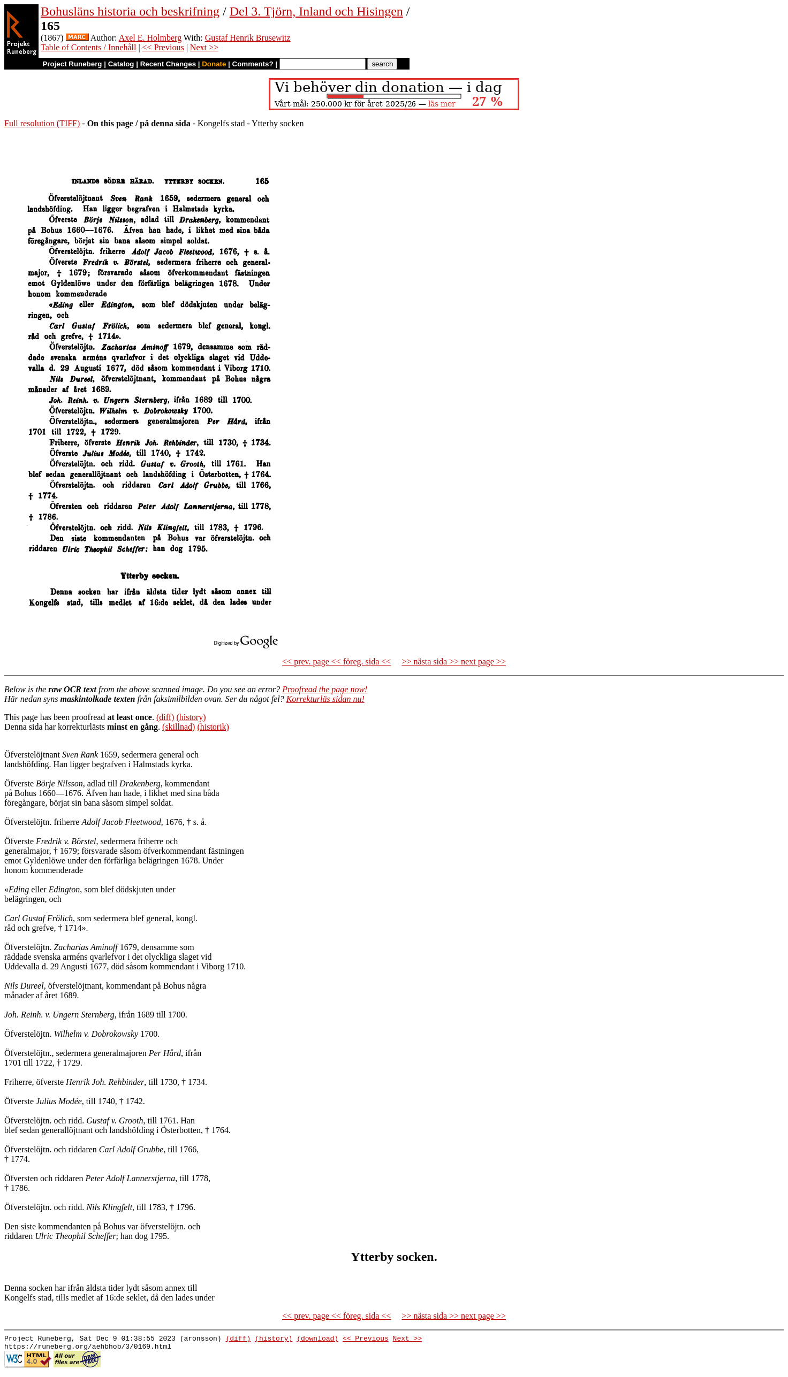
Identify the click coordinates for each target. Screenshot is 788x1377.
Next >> (204, 47)
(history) (191, 717)
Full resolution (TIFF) (42, 123)
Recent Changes (168, 64)
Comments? (253, 64)
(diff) (165, 717)
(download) (317, 1339)
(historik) (213, 726)
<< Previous (163, 47)
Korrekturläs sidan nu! (325, 698)
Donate (214, 64)
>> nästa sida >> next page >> (453, 661)
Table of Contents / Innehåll (88, 47)
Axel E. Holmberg (150, 37)
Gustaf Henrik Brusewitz (248, 37)
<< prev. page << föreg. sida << (336, 661)
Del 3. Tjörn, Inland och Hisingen (316, 11)
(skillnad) (178, 726)
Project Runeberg (72, 64)
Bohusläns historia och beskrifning (130, 11)
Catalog (121, 64)
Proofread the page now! (324, 689)
